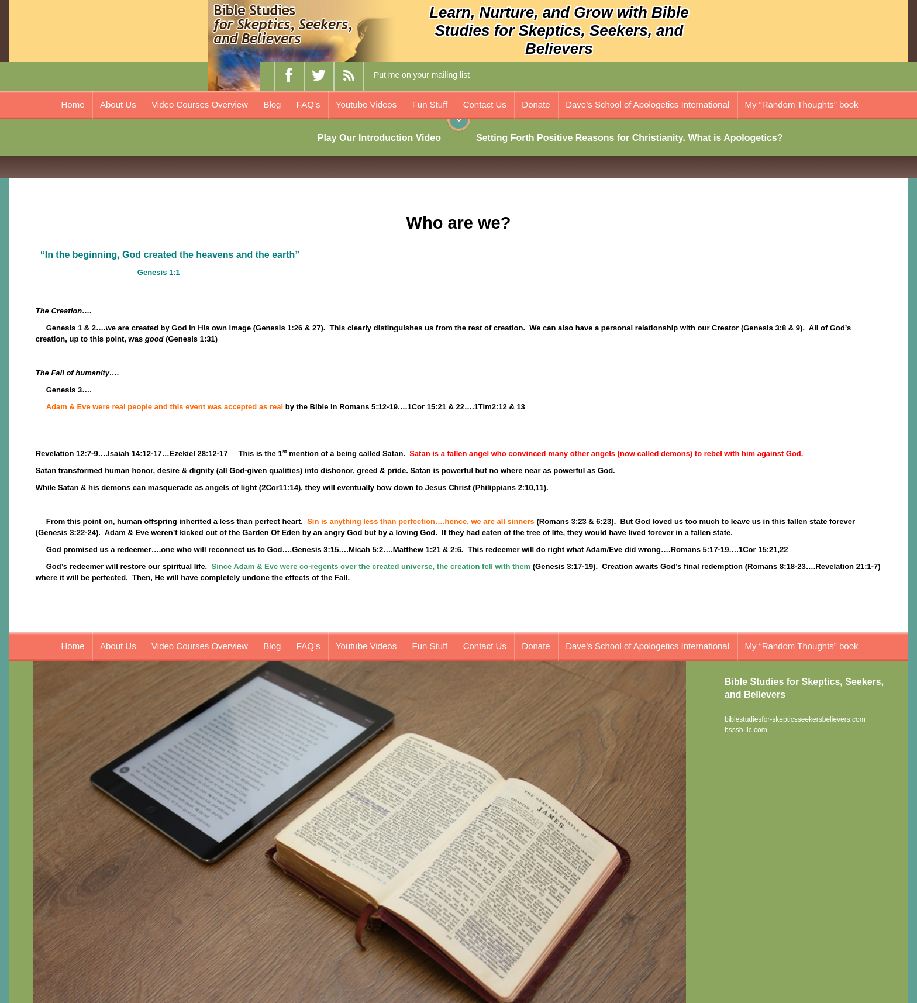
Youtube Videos (366, 104)
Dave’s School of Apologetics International (647, 104)
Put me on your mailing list (422, 75)
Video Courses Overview (199, 104)
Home (73, 104)
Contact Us (484, 104)
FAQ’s (308, 104)
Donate (536, 104)
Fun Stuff (430, 104)
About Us (118, 104)
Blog (272, 104)
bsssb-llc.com (746, 730)
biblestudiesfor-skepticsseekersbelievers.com (795, 719)
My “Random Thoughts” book (802, 104)
